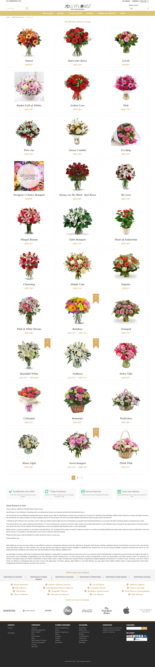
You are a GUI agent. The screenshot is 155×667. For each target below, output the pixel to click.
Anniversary (82, 638)
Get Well (90, 13)
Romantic (77, 418)
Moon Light (29, 463)
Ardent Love (77, 105)
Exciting (126, 150)
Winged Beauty (29, 239)
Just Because (83, 640)
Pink (126, 105)
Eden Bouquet (77, 239)
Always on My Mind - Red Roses (77, 194)
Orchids (57, 638)
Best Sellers (48, 13)
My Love (126, 194)
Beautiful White (29, 373)
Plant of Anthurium (126, 239)
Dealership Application (38, 630)
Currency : (136, 1)
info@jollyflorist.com (13, 1)
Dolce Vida (126, 373)
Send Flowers (36, 636)
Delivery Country (133, 5)
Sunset (29, 60)
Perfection (126, 418)
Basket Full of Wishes (29, 105)
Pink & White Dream (29, 328)
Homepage (11, 633)
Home (8, 17)
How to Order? (36, 632)
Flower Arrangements (62, 628)
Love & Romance (84, 632)
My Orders (126, 1)
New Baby (82, 642)
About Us (34, 628)
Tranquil (126, 328)
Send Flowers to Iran (18, 17)
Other (122, 13)
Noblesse (77, 373)
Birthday (60, 13)
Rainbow (77, 328)
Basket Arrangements (62, 632)
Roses (57, 630)
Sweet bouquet (77, 463)
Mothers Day (83, 630)
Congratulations (75, 13)
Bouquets (58, 636)
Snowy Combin (77, 150)
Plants (57, 634)
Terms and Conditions (38, 642)
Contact (10, 628)
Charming (29, 284)
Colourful (29, 418)
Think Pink (125, 463)
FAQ (33, 634)
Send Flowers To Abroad (39, 640)
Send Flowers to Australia (13, 577)
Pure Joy (29, 150)
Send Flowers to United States (90, 577)
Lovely (126, 60)
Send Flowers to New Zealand (116, 577)
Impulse (125, 284)
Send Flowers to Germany (64, 577)
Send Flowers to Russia (142, 577)
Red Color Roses (77, 60)
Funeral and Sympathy (107, 13)
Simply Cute (78, 284)
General (57, 640)
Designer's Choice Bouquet (29, 194)
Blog (33, 638)
